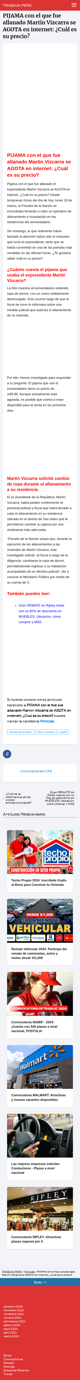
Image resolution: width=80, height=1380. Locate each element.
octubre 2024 (12, 1317)
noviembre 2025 (14, 1310)
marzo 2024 (11, 1336)
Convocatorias (13, 1359)
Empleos (9, 1363)
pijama (63, 732)
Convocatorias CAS (36, 771)
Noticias (9, 1366)
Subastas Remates (16, 1370)
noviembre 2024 (14, 1314)
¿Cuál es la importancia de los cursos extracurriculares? (18, 798)
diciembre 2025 (13, 1306)
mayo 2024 (11, 1329)
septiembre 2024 (14, 1321)
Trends (8, 1374)
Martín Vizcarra (46, 732)
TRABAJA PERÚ (17, 5)
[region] (40, 118)
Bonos (8, 1355)
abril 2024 (10, 1332)
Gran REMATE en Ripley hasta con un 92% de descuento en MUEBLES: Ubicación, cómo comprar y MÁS (59, 798)
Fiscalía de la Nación (20, 732)
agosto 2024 (12, 1325)
